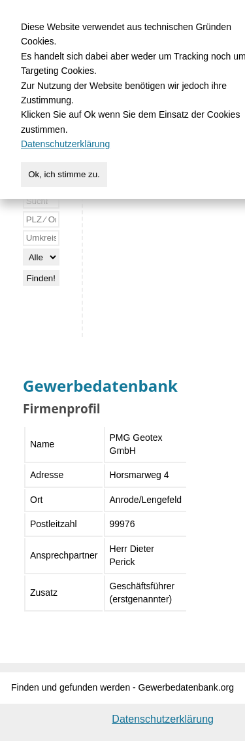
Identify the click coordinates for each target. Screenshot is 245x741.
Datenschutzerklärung (163, 719)
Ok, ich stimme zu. (64, 174)
